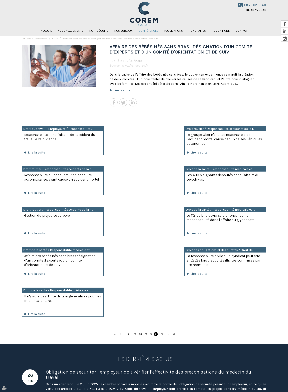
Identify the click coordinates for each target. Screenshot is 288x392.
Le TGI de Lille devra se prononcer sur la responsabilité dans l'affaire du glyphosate (227, 179)
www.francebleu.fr (135, 65)
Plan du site (214, 381)
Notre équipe (98, 30)
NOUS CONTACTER (252, 357)
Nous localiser (127, 368)
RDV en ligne (221, 30)
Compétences (148, 30)
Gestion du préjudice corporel (133, 175)
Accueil (46, 30)
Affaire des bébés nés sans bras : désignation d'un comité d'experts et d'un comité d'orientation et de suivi (110, 38)
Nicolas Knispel (176, 381)
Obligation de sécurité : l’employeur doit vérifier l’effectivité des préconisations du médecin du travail (148, 295)
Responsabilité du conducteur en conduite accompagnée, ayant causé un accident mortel (228, 139)
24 (145, 254)
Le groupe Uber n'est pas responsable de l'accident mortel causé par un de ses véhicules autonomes (142, 139)
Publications (173, 30)
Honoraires (197, 30)
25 (151, 254)
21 (129, 254)
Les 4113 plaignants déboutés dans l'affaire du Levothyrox (51, 177)
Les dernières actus (144, 279)
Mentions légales (233, 381)
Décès (55, 38)
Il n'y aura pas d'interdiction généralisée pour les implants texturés (227, 218)
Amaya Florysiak (196, 381)
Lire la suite (121, 90)
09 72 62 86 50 (255, 5)
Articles (249, 381)
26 (156, 254)
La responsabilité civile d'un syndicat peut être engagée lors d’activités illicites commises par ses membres (143, 220)
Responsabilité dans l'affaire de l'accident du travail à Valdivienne (57, 136)
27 (162, 254)
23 (140, 254)
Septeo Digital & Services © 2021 (40, 390)
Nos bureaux (123, 30)
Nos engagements (70, 30)
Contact (241, 30)
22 (135, 254)
